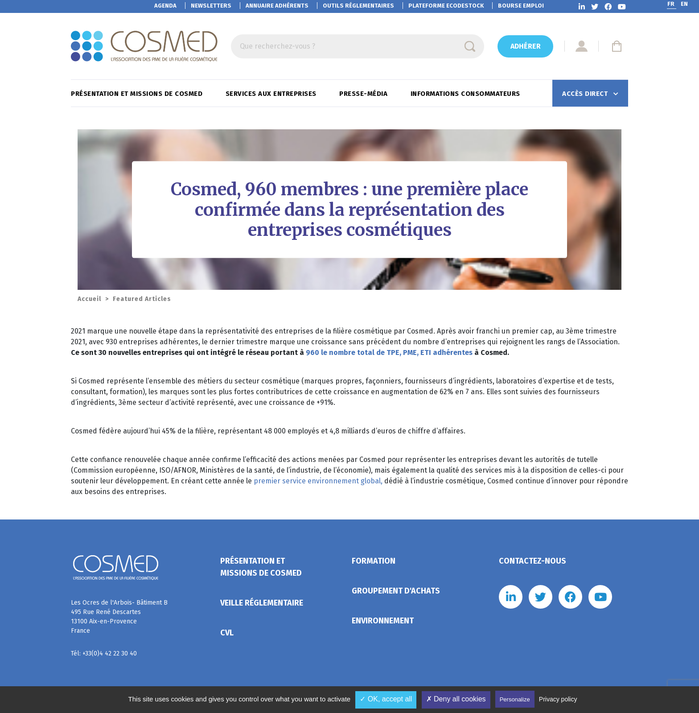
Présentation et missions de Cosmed (138, 94)
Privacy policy (558, 699)
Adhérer (525, 46)
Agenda (165, 5)
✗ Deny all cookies (456, 699)
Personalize (515, 699)
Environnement (383, 621)
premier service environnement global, (318, 481)
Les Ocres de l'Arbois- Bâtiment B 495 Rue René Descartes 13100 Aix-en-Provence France (119, 617)
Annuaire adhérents (277, 5)
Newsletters (211, 5)
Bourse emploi (521, 5)
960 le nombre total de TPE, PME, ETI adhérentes (389, 352)
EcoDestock (446, 5)
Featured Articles (142, 299)
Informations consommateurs (466, 94)
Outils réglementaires (358, 5)
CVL (227, 633)
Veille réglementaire (261, 603)
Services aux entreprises (272, 94)
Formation (373, 561)
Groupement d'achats (396, 591)
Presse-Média (364, 94)
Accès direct (586, 94)
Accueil (89, 299)
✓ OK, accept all (386, 699)
